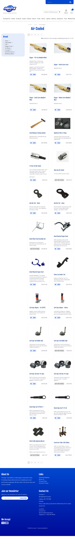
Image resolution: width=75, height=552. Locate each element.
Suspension (60, 19)
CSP (6, 45)
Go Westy (7, 49)
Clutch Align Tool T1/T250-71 (37, 419)
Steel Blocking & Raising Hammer (36, 138)
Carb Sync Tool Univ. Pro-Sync (37, 386)
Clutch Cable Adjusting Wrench (37, 454)
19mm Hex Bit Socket (60, 177)
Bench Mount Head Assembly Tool (37, 245)
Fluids (38, 19)
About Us (41, 492)
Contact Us (42, 524)
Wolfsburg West (9, 54)
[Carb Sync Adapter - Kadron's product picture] (63, 307)
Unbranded (8, 43)
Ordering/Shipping (44, 491)
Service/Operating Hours (46, 526)
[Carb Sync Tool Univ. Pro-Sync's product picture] (38, 376)
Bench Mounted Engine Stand (62, 244)
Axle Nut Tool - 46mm (60, 210)
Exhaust (29, 19)
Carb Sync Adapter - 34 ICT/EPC (36, 317)
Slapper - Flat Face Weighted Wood (37, 60)
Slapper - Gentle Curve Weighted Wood (35, 103)
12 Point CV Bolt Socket (35, 173)
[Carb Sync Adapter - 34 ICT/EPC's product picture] (38, 307)
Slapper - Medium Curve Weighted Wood (60, 103)
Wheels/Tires (71, 19)
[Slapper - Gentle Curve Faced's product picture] (63, 49)
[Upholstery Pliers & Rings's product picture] (63, 128)
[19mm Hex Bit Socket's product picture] (63, 163)
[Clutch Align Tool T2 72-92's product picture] (63, 409)
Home (30, 25)
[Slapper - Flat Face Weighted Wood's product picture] (38, 49)
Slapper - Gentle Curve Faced (62, 68)
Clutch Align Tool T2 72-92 (61, 420)
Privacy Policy (43, 494)
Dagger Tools (8, 47)
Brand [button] (5, 37)
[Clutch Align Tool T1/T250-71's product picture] (38, 409)
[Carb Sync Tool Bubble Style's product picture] (38, 342)
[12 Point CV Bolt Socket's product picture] (38, 163)
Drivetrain (18, 19)
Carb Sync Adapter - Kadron (62, 318)
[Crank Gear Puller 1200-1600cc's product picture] (63, 444)
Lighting (48, 19)
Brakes (13, 19)
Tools (65, 19)
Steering (53, 19)
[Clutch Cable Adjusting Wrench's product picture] (38, 444)
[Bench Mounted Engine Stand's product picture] (63, 234)
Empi (6, 41)
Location (41, 522)
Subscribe (23, 511)
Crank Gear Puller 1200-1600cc (63, 455)
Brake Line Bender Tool (60, 283)
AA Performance (9, 52)
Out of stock (59, 187)
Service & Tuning (43, 496)
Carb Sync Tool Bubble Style (37, 352)
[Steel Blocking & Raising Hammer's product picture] (38, 128)
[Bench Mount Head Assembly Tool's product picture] (38, 234)
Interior (43, 19)
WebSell (45, 541)
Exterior (34, 19)
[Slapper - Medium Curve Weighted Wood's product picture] (63, 92)
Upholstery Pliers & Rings (61, 139)
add (33, 78)
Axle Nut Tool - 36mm (35, 210)
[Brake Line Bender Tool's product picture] (63, 271)
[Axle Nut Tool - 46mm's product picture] (63, 201)
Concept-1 (8, 51)
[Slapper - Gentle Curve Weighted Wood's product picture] (38, 92)
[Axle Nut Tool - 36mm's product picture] (38, 201)
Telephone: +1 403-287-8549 (47, 528)
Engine (24, 19)
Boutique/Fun (6, 19)
